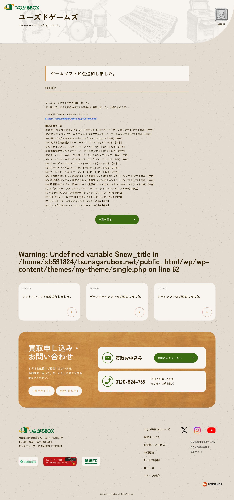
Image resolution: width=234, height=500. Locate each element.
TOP (21, 25)
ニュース (149, 468)
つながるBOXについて (157, 429)
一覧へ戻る (105, 219)
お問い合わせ (68, 391)
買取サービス (152, 437)
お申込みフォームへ (169, 358)
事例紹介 (149, 452)
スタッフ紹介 (152, 475)
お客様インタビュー (156, 445)
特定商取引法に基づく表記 (202, 441)
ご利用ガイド (40, 391)
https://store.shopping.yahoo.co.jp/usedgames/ (71, 118)
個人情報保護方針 (198, 446)
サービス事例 (152, 460)
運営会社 (194, 451)
